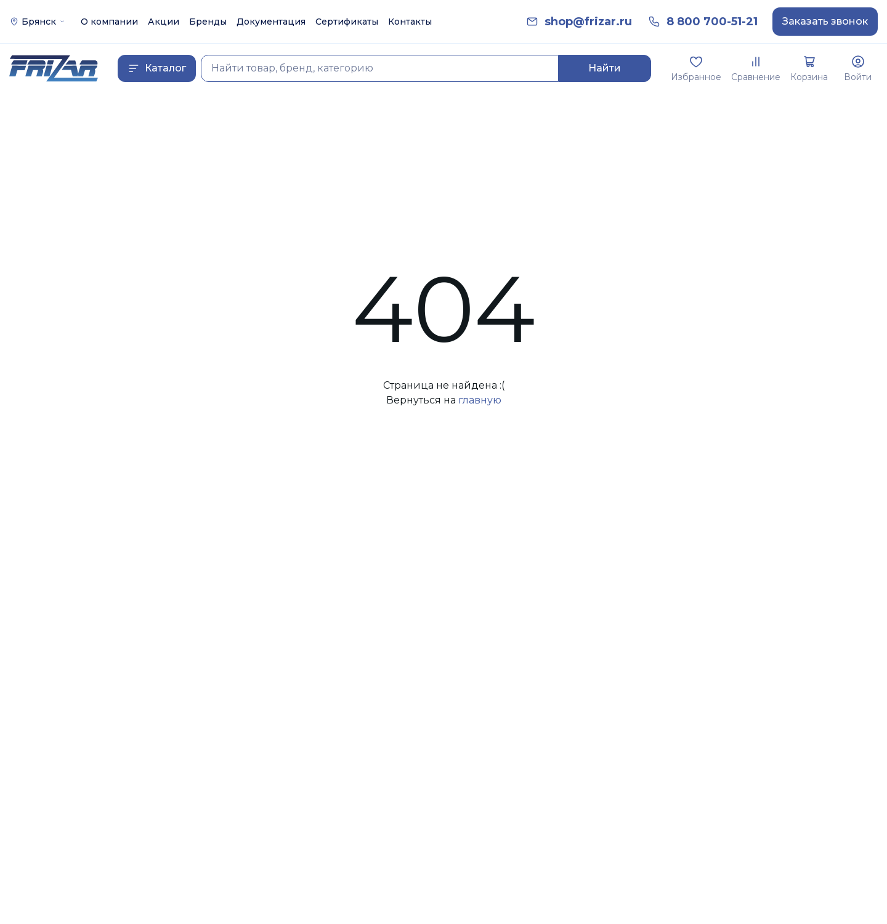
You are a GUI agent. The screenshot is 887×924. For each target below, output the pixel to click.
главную (479, 400)
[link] (588, 22)
